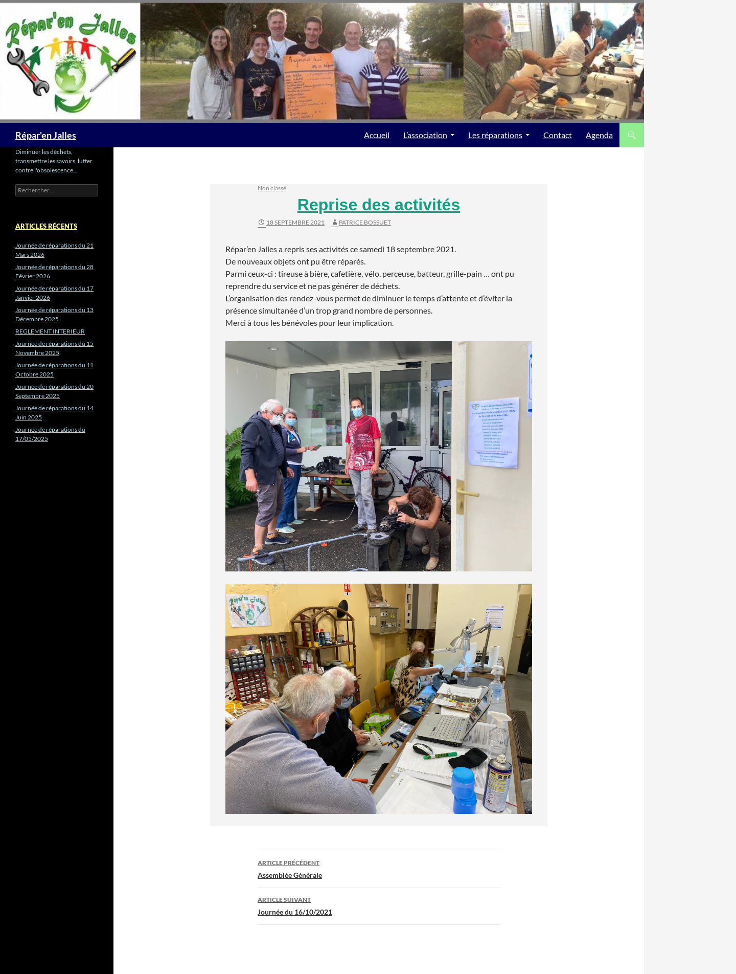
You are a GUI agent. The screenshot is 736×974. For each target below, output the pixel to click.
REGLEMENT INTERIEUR (50, 331)
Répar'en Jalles (45, 135)
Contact (557, 135)
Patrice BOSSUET (365, 222)
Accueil (376, 135)
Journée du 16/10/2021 (379, 905)
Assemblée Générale (379, 868)
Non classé (272, 188)
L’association (425, 135)
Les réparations (495, 135)
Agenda (599, 135)
